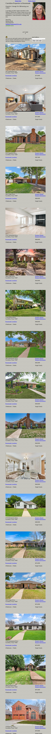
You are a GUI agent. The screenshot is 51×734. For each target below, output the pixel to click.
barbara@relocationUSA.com (13, 24)
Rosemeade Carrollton (11, 75)
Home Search (31, 1)
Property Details (39, 71)
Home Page (18, 1)
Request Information (40, 73)
